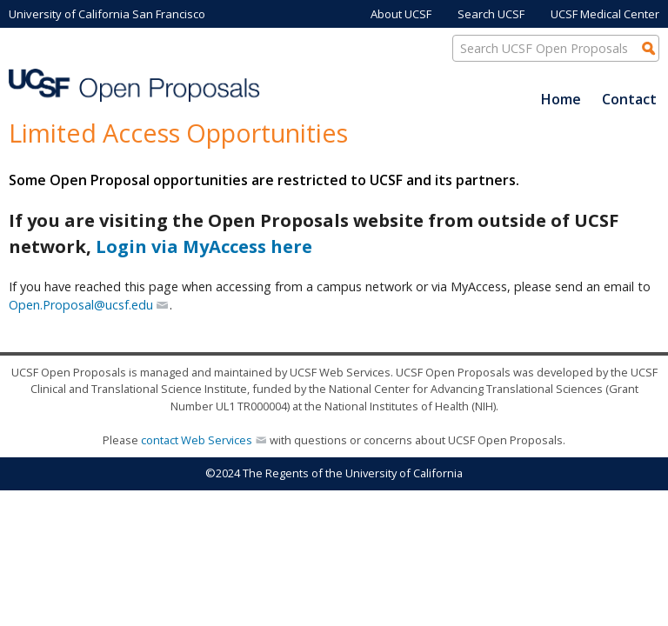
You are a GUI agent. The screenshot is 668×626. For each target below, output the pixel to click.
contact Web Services (196, 440)
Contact (629, 99)
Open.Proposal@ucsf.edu (81, 304)
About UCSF (401, 14)
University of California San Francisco (107, 14)
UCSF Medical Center (605, 14)
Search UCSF (491, 14)
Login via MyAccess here (204, 246)
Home (561, 99)
